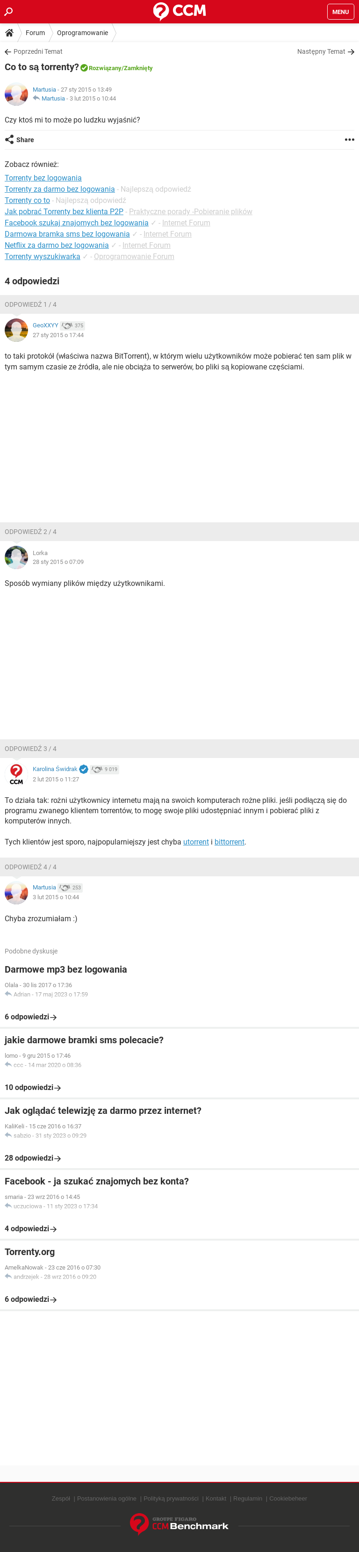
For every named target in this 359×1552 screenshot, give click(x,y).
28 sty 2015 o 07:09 (58, 561)
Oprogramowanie (82, 32)
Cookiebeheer (288, 1498)
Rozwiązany (105, 68)
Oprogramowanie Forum (134, 256)
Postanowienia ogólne (106, 1498)
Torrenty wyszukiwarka (42, 256)
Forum (35, 32)
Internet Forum (186, 222)
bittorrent (229, 841)
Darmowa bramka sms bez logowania (67, 234)
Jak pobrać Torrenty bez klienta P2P (64, 211)
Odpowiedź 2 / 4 (31, 531)
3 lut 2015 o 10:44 (93, 98)
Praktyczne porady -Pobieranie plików (190, 211)
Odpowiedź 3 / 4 (31, 748)
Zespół (61, 1498)
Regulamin (247, 1498)
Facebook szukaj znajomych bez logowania (77, 222)
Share (25, 140)
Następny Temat (321, 51)
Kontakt (216, 1498)
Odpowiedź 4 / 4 (31, 867)
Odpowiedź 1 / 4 (31, 304)
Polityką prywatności (171, 1498)
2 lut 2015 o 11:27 (56, 779)
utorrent (196, 841)
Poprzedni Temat (38, 51)
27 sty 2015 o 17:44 (58, 335)
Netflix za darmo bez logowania (57, 245)
